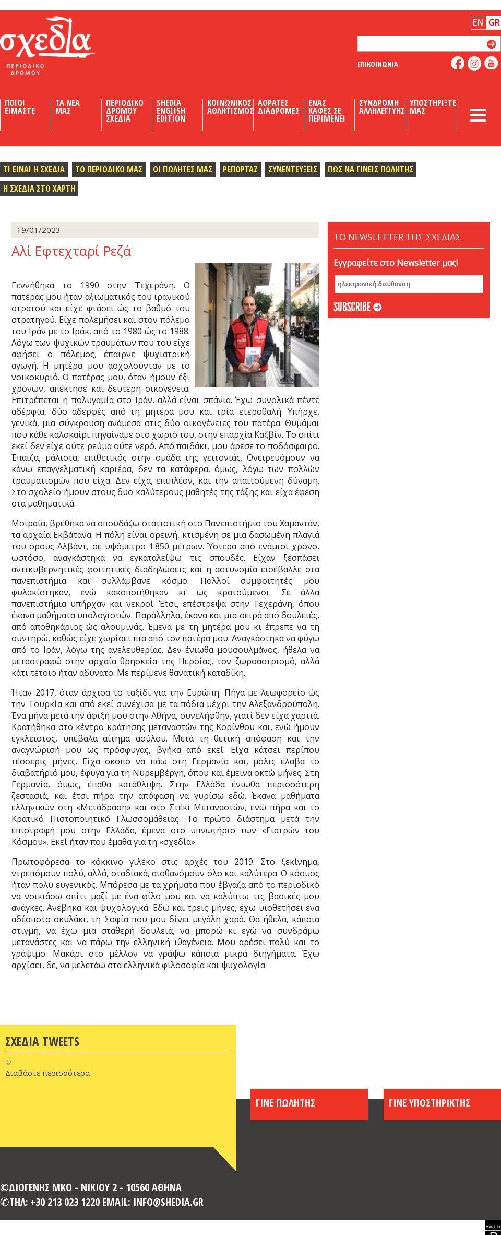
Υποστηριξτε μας (433, 107)
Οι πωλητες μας (182, 169)
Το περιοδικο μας (108, 169)
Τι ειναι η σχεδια (34, 169)
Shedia (65, 45)
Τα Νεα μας (67, 107)
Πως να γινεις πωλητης (370, 169)
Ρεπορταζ (240, 169)
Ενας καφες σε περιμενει (326, 110)
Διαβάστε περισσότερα (47, 1072)
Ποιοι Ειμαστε (20, 107)
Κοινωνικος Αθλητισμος (230, 107)
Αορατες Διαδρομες (279, 107)
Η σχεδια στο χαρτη (39, 188)
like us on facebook (458, 62)
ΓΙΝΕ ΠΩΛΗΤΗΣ (285, 1102)
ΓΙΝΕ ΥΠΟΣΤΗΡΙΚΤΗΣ (429, 1102)
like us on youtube (491, 62)
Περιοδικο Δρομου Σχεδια (125, 110)
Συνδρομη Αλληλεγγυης (382, 107)
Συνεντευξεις (292, 169)
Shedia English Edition (171, 110)
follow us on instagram (475, 63)
